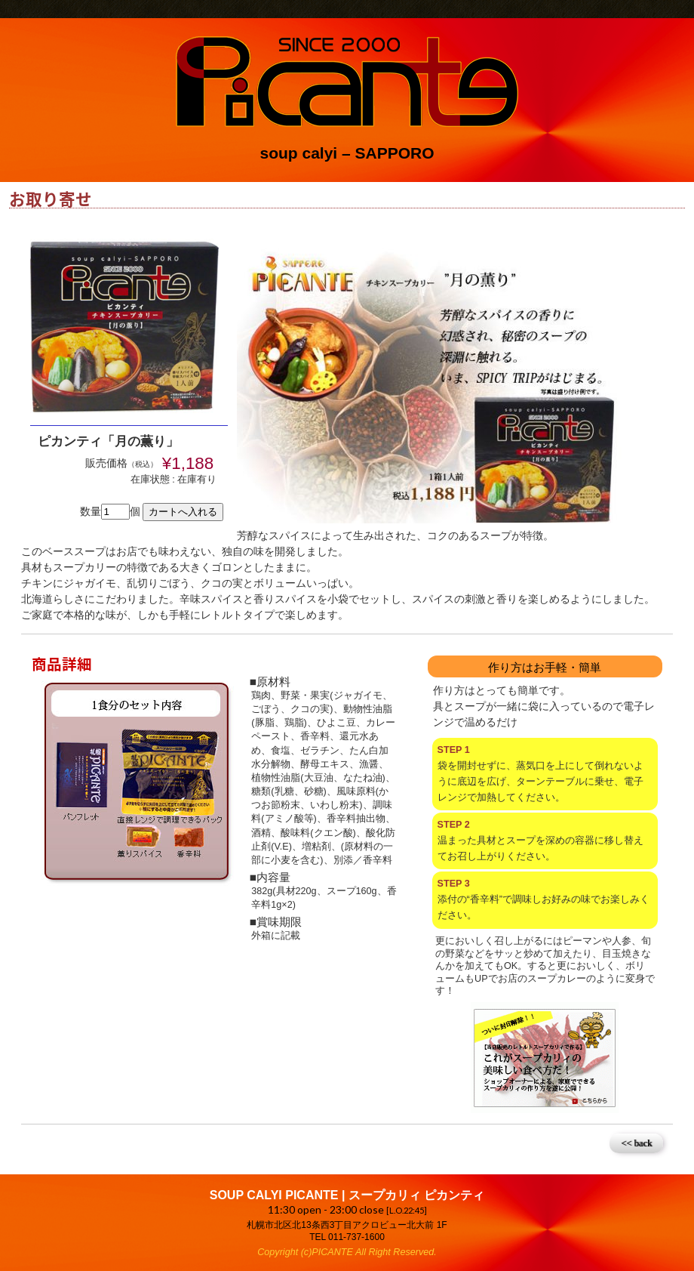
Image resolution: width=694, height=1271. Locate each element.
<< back (636, 1143)
